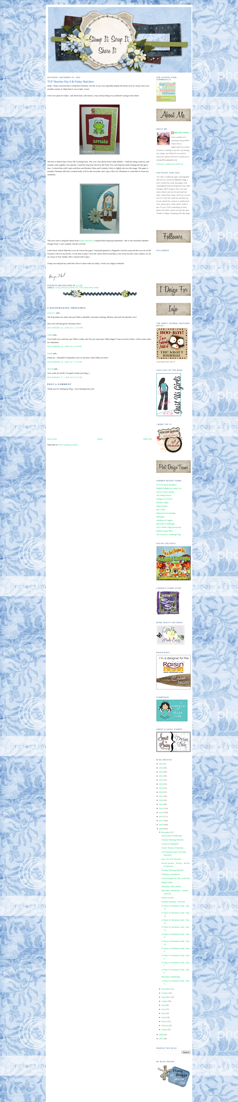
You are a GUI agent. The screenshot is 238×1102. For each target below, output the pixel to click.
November (165, 989)
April (163, 1017)
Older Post (147, 439)
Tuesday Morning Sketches (172, 840)
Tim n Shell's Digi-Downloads (168, 527)
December (165, 832)
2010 (161, 824)
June (163, 1009)
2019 (161, 788)
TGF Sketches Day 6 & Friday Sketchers (70, 81)
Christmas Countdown (170, 874)
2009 (161, 828)
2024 (161, 768)
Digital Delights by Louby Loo (168, 488)
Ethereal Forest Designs (166, 513)
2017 (161, 796)
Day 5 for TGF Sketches (171, 859)
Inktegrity (160, 516)
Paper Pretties (162, 506)
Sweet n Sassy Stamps (165, 492)
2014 (161, 808)
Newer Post (52, 439)
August (164, 1001)
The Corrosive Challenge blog (168, 534)
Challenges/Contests (66, 288)
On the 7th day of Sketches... (173, 848)
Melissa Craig (181, 133)
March (164, 1021)
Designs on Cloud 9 (164, 499)
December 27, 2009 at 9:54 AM (64, 377)
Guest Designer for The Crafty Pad (175, 878)
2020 (161, 784)
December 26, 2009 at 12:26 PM (65, 327)
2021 (161, 780)
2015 (161, 804)
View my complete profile (169, 164)
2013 (161, 812)
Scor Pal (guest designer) (166, 485)
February (165, 1025)
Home (100, 439)
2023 (161, 772)
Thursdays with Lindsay (171, 886)
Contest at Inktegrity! (170, 844)
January (164, 1029)
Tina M (50, 369)
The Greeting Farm (89, 288)
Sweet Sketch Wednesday (171, 835)
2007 (161, 1038)
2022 (161, 776)
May (163, 1013)
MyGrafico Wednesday (170, 977)
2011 (161, 820)
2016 (161, 800)
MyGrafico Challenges (165, 524)
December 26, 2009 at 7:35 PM (64, 362)
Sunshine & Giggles (164, 520)
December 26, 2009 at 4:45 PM (64, 346)
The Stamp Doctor (163, 495)
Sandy (49, 335)
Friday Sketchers (86, 240)
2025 (161, 764)
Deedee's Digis (162, 502)
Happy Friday (167, 882)
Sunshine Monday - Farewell (173, 902)
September (165, 997)
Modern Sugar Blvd (164, 531)
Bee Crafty (160, 509)
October (164, 993)
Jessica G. (51, 313)
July (163, 1005)
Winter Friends (167, 897)
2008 (161, 1034)
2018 (161, 792)
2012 (161, 816)
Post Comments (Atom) (68, 445)
